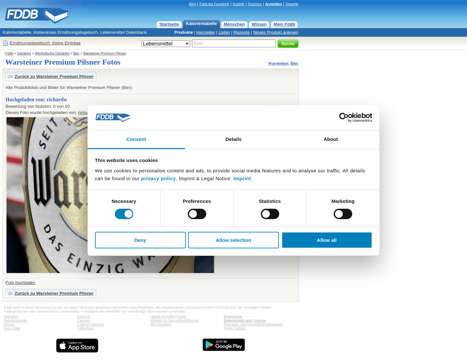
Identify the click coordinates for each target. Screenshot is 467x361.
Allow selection (233, 240)
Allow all (327, 240)
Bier (76, 53)
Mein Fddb (284, 24)
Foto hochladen (20, 282)
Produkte (183, 32)
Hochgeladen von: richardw (36, 99)
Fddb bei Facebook (214, 4)
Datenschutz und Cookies (245, 320)
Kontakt (238, 4)
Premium (255, 4)
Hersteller (206, 32)
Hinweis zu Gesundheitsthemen (174, 320)
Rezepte (242, 32)
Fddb (9, 53)
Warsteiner (278, 63)
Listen (224, 32)
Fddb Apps (85, 328)
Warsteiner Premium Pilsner (104, 53)
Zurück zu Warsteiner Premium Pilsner (54, 76)
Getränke (24, 53)
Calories (83, 320)
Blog (192, 4)
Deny (140, 240)
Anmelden (273, 4)
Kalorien (83, 316)
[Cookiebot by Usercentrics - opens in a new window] (344, 117)
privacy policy (158, 178)
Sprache (291, 4)
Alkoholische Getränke (52, 53)
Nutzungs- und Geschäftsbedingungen (253, 324)
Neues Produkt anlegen (275, 32)
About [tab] (331, 139)
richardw (86, 112)
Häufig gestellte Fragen (168, 316)
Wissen (259, 24)
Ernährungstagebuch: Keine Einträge (45, 43)
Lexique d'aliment (90, 324)
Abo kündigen (161, 324)
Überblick (11, 316)
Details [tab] (233, 139)
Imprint (242, 178)
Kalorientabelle (201, 23)
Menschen (234, 24)
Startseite (169, 24)
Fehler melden (235, 328)
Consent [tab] (136, 139)
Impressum (233, 316)
